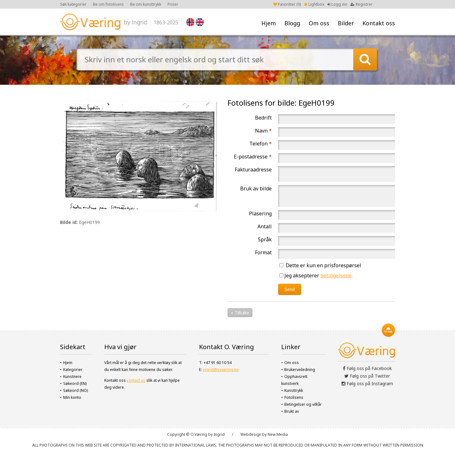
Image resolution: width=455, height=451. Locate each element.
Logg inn (337, 4)
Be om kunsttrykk (145, 4)
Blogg (292, 23)
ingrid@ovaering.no (221, 369)
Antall (265, 226)
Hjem (268, 23)
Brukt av (291, 411)
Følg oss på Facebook (367, 368)
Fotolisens (293, 397)
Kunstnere (72, 376)
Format (263, 252)
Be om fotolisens (108, 4)
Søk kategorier (73, 4)
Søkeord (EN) (75, 383)
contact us (136, 380)
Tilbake (242, 313)
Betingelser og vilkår (303, 404)
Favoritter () (287, 4)
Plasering (260, 213)
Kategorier (72, 369)
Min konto (72, 397)
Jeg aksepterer (316, 275)
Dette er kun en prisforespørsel (320, 265)
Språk (265, 239)
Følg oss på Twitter (367, 376)
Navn (263, 130)
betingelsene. (336, 275)
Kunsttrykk (293, 390)
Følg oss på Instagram (367, 383)
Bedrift (263, 117)
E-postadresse (253, 156)
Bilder (346, 23)
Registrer (361, 4)
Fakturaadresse (253, 169)
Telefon (260, 143)
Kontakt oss (378, 23)
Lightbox (314, 4)
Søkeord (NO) (75, 390)
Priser (172, 4)
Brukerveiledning (299, 369)
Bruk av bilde (256, 188)
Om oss (319, 23)
